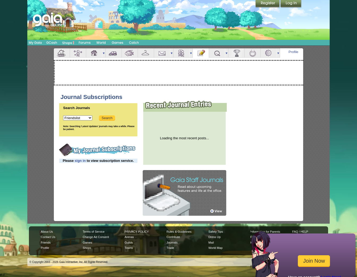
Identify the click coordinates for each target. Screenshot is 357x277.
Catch (134, 42)
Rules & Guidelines (179, 231)
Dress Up (214, 237)
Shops (68, 42)
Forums (84, 42)
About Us (47, 231)
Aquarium (130, 53)
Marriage (252, 53)
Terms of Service (94, 231)
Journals (172, 242)
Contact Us (48, 237)
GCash (51, 42)
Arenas (129, 237)
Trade (170, 247)
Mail (162, 53)
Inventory (146, 53)
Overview (62, 53)
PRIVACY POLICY (137, 231)
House (94, 53)
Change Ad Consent (96, 237)
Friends (181, 53)
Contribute (173, 237)
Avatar (78, 53)
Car (113, 53)
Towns (129, 247)
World (101, 42)
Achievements (236, 53)
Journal (201, 53)
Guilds (129, 242)
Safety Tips (215, 231)
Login (291, 4)
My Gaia (35, 42)
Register (267, 4)
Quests (217, 53)
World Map (215, 247)
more (103, 53)
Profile (293, 52)
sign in (80, 161)
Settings (269, 53)
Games (117, 42)
